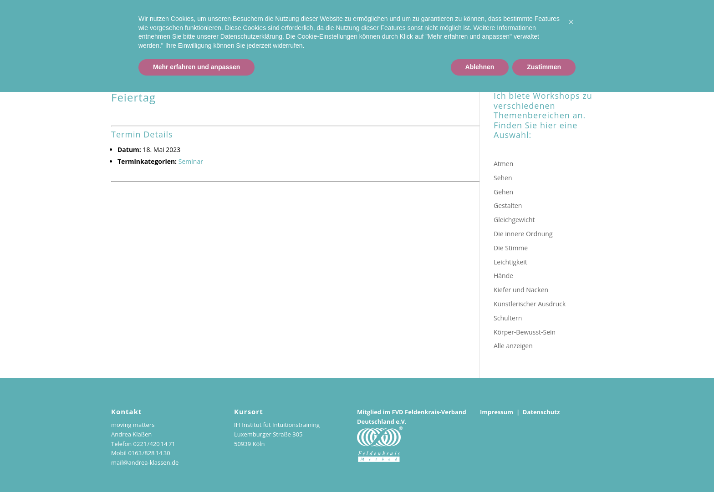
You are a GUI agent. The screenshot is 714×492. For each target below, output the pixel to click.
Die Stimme (511, 247)
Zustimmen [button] (544, 467)
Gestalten (508, 205)
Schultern (508, 318)
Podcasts (684, 32)
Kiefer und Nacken (521, 289)
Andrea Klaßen (481, 32)
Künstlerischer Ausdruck (530, 303)
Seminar (190, 161)
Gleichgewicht (514, 219)
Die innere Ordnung (523, 233)
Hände (503, 275)
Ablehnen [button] (480, 467)
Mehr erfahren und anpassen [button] (196, 467)
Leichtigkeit (510, 262)
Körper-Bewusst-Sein (525, 332)
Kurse (526, 32)
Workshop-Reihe (631, 32)
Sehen (503, 177)
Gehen (503, 192)
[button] (571, 422)
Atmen (503, 163)
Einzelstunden (570, 32)
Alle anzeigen (513, 345)
